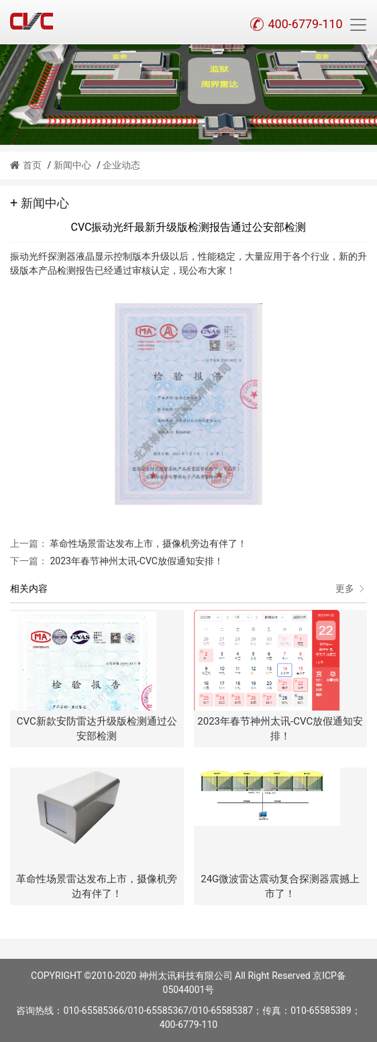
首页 (26, 165)
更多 (351, 588)
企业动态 (121, 165)
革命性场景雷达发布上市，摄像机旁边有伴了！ (147, 543)
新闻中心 (72, 165)
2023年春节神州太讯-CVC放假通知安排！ (135, 561)
